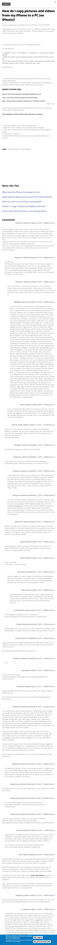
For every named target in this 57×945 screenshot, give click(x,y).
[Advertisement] (28, 167)
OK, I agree (38, 937)
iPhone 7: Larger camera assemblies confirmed (23, 206)
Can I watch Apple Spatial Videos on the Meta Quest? (24, 101)
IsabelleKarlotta (19, 610)
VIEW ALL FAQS (51, 104)
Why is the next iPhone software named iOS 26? (21, 94)
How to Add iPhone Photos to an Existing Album (24, 211)
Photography (13, 149)
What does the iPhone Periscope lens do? (21, 192)
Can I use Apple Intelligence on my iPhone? (20, 98)
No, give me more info (42, 942)
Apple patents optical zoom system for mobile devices (27, 197)
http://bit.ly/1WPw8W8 (15, 417)
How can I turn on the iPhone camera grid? (21, 201)
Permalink (52, 223)
